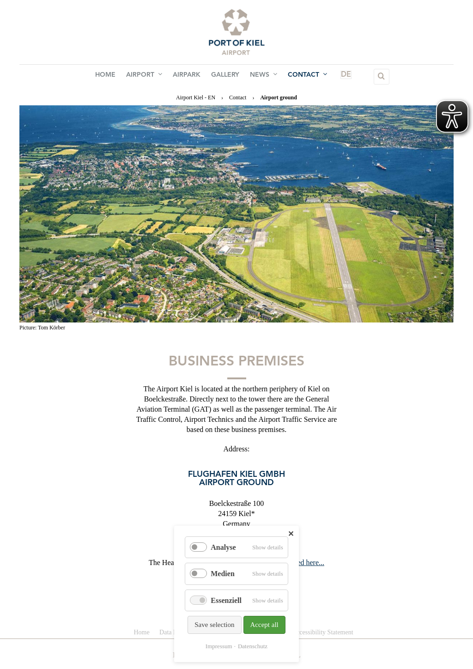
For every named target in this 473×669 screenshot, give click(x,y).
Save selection (214, 624)
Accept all (264, 624)
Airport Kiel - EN (195, 97)
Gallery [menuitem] (224, 76)
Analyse (223, 547)
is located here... (300, 562)
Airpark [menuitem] (188, 76)
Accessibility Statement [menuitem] (322, 632)
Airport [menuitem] (149, 76)
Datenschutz (252, 646)
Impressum (219, 646)
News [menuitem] (259, 76)
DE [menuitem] (330, 76)
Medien (223, 574)
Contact (237, 97)
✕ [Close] (291, 534)
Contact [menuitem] (299, 76)
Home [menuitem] (113, 76)
